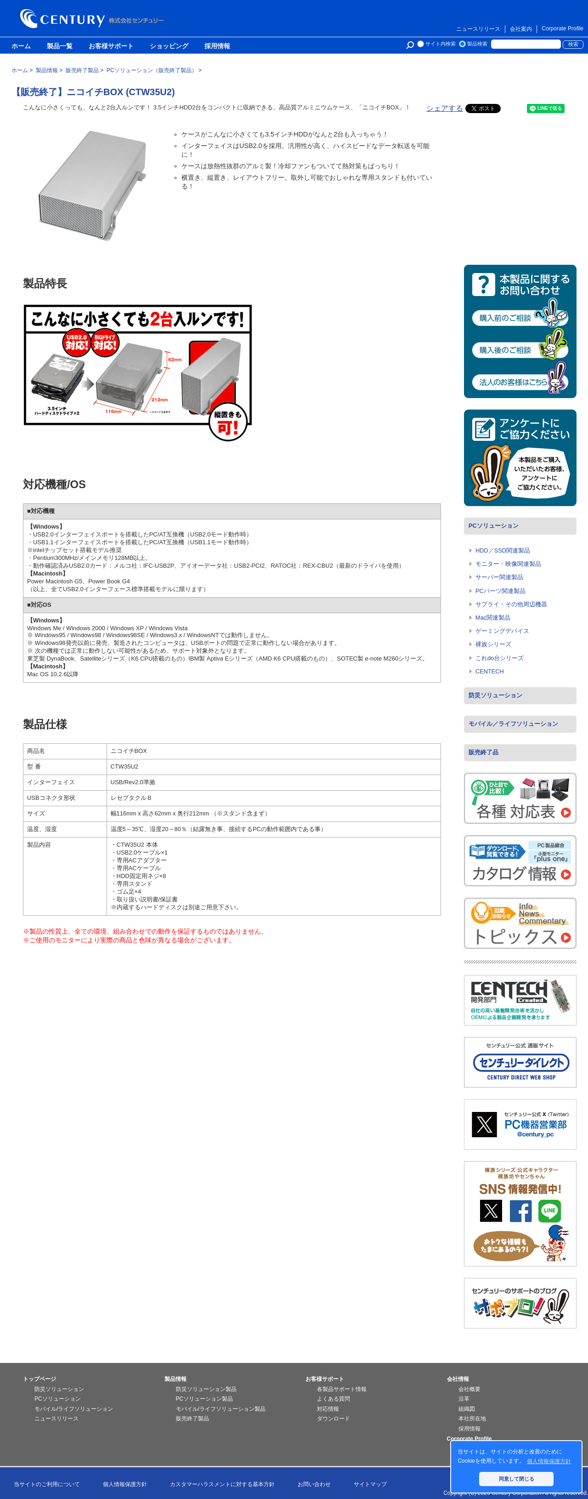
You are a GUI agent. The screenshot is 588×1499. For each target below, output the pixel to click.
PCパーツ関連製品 (500, 590)
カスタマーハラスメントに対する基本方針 (222, 1484)
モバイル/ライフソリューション (73, 1409)
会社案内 (521, 29)
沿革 (463, 1399)
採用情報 (217, 46)
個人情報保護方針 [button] (549, 1461)
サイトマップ (370, 1484)
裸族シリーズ (493, 644)
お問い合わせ (314, 1484)
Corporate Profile (562, 28)
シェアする (444, 108)
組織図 (466, 1409)
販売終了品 (483, 752)
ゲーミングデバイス (502, 630)
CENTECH (489, 671)
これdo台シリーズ (499, 658)
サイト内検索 (440, 43)
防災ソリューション (495, 695)
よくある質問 (333, 1399)
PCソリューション (494, 525)
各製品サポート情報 (342, 1389)
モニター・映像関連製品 (508, 563)
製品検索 (477, 43)
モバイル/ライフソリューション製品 (221, 1409)
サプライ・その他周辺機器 (511, 604)
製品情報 (175, 1379)
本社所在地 (472, 1418)
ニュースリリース (478, 29)
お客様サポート (111, 46)
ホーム (21, 46)
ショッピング (169, 46)
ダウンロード (333, 1418)
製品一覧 (60, 46)
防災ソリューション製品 (206, 1389)
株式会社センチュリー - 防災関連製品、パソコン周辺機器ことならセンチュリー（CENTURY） (93, 18)
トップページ (39, 1379)
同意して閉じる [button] (516, 1479)
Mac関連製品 (492, 617)
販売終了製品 (192, 1418)
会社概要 (469, 1389)
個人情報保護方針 (125, 1484)
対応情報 (328, 1409)
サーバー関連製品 (499, 577)
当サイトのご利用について (47, 1484)
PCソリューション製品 (204, 1399)
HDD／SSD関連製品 (502, 550)
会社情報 (458, 1379)
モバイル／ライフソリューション (513, 723)
